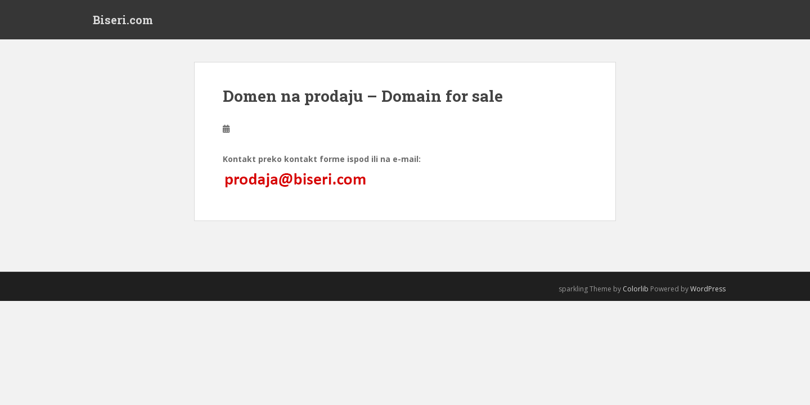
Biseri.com (123, 19)
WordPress (708, 289)
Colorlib (636, 289)
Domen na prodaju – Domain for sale (363, 96)
